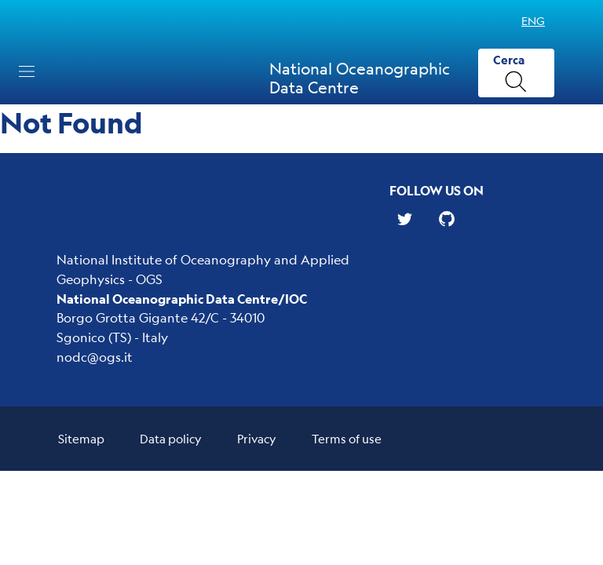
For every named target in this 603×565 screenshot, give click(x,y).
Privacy (256, 438)
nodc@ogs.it (95, 356)
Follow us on (436, 190)
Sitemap (81, 438)
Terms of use (347, 438)
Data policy (171, 438)
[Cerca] (516, 73)
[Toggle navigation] (26, 71)
